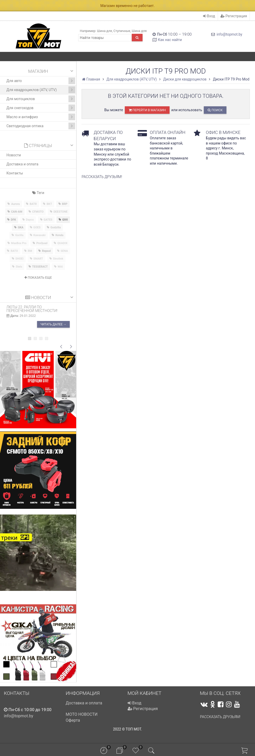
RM (30, 251)
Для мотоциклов (40, 98)
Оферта (73, 720)
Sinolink (58, 258)
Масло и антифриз (40, 117)
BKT (49, 204)
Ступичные (121, 31)
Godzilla (55, 227)
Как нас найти (170, 40)
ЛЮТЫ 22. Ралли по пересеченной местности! (32, 309)
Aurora (15, 204)
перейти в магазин (147, 110)
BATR (33, 204)
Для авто (40, 80)
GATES (48, 219)
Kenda (59, 235)
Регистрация (234, 16)
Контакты (14, 173)
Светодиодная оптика (40, 126)
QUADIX (62, 243)
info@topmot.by (229, 34)
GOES (37, 227)
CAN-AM (16, 211)
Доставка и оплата (22, 164)
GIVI (65, 219)
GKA (20, 227)
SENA (64, 251)
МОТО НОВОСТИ (82, 714)
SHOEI (19, 258)
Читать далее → (53, 324)
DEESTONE (61, 211)
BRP (64, 204)
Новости (13, 155)
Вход (209, 16)
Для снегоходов (40, 107)
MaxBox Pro (19, 243)
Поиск (215, 110)
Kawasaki (39, 235)
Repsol (46, 251)
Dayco (30, 219)
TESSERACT (40, 266)
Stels (19, 266)
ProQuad (41, 243)
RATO (14, 251)
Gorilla (19, 235)
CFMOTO (37, 211)
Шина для (104, 31)
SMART (38, 258)
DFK (13, 219)
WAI (60, 266)
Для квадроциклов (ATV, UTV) (40, 89)
